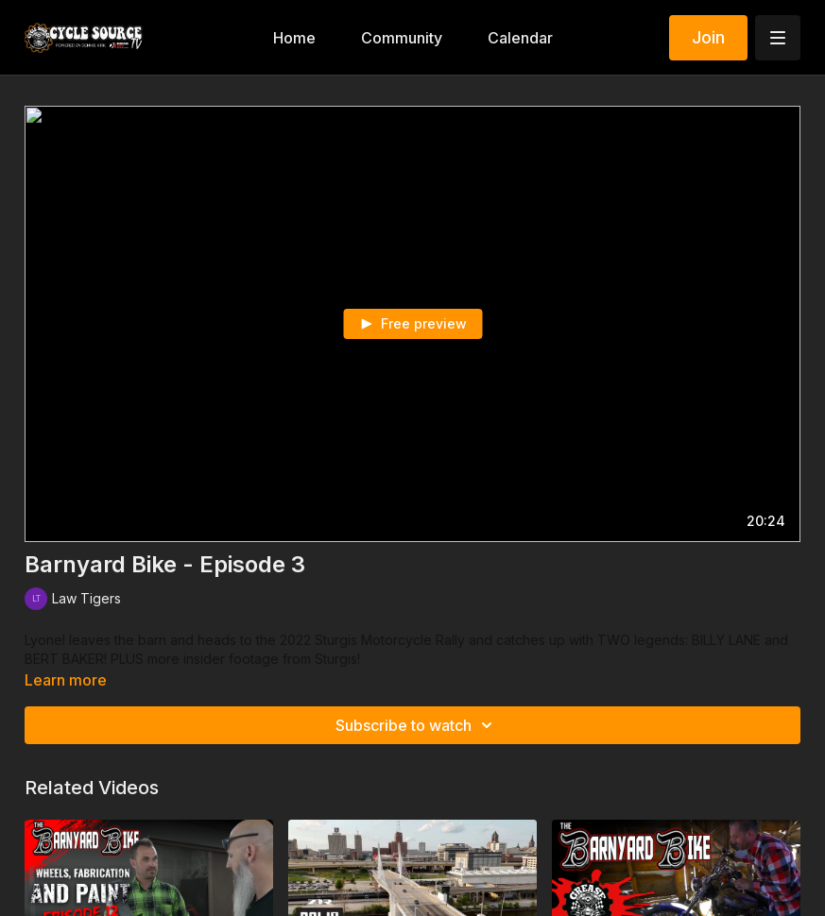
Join (708, 37)
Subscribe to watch (416, 725)
